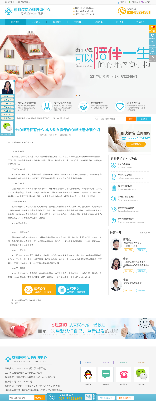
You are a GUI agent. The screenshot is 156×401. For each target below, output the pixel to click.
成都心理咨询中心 (54, 390)
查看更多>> (145, 233)
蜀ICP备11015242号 (23, 381)
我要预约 (141, 250)
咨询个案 (99, 22)
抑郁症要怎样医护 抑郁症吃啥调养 (28, 300)
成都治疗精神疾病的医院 (33, 390)
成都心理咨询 (31, 118)
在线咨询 (145, 2)
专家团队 (78, 22)
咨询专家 (143, 119)
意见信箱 (105, 362)
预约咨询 (119, 22)
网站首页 (15, 22)
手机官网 (122, 2)
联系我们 (140, 22)
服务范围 (57, 22)
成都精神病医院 (12, 390)
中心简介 (36, 22)
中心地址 (123, 362)
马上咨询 (128, 250)
